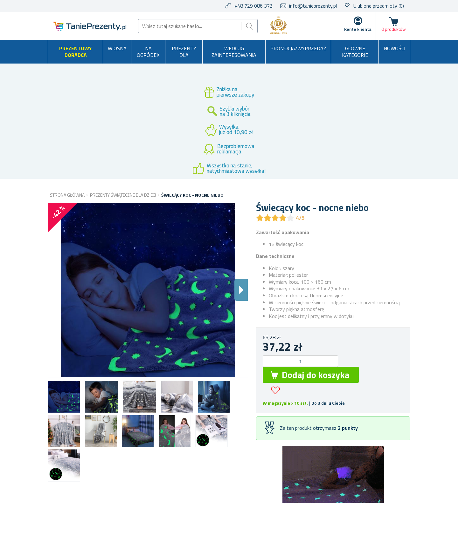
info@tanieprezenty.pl (313, 6)
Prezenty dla (184, 51)
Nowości (394, 48)
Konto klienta (357, 29)
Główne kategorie (355, 51)
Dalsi (241, 290)
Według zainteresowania (234, 51)
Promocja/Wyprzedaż (298, 48)
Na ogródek (148, 51)
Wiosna (117, 48)
